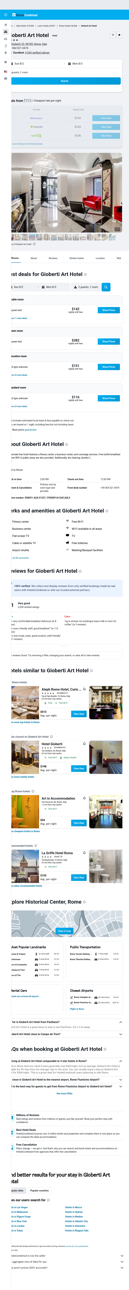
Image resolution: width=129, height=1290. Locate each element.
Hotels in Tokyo (26, 1238)
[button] (5, 14)
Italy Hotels (33, 26)
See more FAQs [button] (70, 1100)
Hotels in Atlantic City (82, 1228)
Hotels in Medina (79, 1224)
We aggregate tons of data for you (72, 1269)
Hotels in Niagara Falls (82, 1238)
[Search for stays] (5, 32)
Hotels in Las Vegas (28, 1214)
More (20, 461)
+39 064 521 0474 (29, 48)
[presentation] (45, 243)
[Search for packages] (5, 45)
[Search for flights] (5, 25)
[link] (36, 722)
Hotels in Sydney (79, 1219)
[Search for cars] (5, 39)
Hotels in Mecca (79, 1214)
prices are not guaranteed (88, 1253)
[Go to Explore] (5, 52)
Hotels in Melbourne (28, 1219)
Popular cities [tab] (28, 1198)
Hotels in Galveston (81, 1233)
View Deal (90, 714)
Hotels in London (27, 1233)
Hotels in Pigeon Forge (30, 1224)
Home (21, 26)
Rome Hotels (76, 26)
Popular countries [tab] (51, 1198)
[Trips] (5, 62)
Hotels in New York (28, 1228)
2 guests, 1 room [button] (30, 72)
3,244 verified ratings (49, 52)
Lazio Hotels (54, 26)
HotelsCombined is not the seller (72, 1263)
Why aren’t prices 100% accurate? (72, 1275)
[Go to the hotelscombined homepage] (25, 14)
